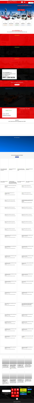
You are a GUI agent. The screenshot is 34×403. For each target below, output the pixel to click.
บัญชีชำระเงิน (18, 390)
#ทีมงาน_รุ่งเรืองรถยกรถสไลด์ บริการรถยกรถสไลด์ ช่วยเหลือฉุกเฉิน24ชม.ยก (4, 170)
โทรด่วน (22, 390)
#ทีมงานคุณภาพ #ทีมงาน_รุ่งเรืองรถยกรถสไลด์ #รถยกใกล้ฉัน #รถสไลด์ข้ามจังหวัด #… (27, 263)
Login (17, 396)
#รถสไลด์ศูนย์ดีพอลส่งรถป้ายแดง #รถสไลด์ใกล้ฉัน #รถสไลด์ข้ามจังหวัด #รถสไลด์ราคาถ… (10, 336)
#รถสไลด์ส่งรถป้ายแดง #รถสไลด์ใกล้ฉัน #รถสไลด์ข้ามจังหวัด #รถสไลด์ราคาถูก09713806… (10, 347)
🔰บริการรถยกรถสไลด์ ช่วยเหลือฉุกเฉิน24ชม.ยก (12, 169)
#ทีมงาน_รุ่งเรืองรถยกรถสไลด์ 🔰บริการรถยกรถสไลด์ (4, 182)
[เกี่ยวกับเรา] (12, 392)
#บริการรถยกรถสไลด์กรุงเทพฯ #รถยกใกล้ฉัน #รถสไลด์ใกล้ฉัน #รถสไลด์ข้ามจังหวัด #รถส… (13, 380)
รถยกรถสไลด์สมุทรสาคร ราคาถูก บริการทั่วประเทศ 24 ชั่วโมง (28, 380)
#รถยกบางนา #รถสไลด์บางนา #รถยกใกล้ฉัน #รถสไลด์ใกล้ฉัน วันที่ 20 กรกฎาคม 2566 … (13, 365)
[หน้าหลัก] (12, 389)
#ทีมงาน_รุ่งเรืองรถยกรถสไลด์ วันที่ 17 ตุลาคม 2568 (27, 214)
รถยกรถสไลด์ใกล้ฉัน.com (17, 30)
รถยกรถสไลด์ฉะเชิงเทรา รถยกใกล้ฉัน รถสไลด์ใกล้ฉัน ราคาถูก (20, 380)
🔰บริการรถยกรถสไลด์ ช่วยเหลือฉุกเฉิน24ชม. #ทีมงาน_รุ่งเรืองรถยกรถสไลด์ (21, 170)
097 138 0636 (31, 2)
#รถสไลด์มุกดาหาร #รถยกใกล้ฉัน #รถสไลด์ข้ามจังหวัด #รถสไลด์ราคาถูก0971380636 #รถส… (27, 274)
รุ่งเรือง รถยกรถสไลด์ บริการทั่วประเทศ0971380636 (17, 155)
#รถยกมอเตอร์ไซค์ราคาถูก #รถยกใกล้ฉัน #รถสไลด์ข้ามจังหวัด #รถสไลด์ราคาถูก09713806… (10, 315)
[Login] (17, 395)
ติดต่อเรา (15, 393)
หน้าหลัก (12, 390)
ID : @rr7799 (17, 23)
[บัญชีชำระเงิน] (17, 389)
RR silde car (23, 23)
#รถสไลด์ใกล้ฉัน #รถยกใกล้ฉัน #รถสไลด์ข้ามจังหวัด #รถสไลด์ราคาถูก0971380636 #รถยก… (10, 329)
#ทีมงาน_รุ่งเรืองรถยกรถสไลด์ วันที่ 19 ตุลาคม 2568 (29, 182)
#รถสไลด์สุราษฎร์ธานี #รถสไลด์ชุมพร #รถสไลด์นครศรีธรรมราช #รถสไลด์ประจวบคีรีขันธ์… (5, 380)
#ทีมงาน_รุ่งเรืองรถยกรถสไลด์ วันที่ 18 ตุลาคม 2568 (10, 214)
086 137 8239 (11, 23)
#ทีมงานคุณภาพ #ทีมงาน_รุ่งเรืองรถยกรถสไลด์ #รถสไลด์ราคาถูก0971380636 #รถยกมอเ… (10, 235)
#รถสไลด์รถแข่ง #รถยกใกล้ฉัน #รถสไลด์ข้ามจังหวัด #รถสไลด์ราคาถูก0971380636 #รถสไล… (27, 256)
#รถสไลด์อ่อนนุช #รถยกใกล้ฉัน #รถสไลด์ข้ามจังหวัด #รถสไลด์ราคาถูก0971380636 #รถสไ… (10, 274)
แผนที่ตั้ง (17, 393)
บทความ (13, 396)
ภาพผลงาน (15, 390)
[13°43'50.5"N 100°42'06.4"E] (17, 129)
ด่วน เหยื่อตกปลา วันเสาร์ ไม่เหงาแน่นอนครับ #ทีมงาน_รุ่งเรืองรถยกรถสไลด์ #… (27, 336)
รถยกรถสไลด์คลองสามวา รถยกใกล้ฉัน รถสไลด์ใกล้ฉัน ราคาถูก (5, 365)
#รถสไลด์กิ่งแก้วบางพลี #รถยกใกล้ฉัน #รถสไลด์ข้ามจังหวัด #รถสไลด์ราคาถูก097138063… (27, 315)
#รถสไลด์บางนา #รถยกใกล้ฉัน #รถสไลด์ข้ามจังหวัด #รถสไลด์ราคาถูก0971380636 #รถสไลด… (10, 281)
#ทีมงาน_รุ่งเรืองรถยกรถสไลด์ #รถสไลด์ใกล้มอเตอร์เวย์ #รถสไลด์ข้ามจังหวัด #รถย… (10, 303)
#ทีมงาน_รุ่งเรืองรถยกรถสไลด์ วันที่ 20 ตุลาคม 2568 (21, 182)
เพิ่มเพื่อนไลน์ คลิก (23, 392)
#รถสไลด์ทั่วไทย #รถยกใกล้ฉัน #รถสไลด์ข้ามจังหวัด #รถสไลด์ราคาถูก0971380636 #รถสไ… (10, 263)
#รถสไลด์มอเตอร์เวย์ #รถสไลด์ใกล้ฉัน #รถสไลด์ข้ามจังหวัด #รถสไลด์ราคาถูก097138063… (27, 347)
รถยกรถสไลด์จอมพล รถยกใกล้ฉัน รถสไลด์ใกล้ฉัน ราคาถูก (20, 365)
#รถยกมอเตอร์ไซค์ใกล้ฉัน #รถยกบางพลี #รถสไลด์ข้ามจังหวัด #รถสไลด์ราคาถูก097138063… (10, 246)
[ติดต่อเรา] (15, 392)
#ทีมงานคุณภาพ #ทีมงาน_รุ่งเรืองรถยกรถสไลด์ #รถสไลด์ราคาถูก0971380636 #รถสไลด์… (10, 292)
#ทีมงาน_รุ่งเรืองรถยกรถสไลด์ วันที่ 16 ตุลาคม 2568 (10, 221)
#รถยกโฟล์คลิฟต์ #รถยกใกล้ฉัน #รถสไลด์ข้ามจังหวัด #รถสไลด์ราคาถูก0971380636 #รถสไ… (10, 322)
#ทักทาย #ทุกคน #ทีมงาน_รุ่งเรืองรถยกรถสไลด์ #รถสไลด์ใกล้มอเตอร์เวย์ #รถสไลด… (27, 281)
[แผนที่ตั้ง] (17, 392)
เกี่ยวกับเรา (12, 393)
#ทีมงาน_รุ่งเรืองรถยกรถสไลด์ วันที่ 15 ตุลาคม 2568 (27, 221)
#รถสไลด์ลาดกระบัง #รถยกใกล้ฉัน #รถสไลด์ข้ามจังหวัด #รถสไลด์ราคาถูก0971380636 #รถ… (27, 235)
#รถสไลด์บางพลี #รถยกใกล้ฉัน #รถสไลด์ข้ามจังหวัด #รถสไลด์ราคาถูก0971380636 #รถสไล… (27, 246)
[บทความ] (13, 395)
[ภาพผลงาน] (15, 389)
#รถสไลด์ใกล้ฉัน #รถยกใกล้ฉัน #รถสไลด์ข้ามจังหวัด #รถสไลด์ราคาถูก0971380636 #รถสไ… (10, 256)
